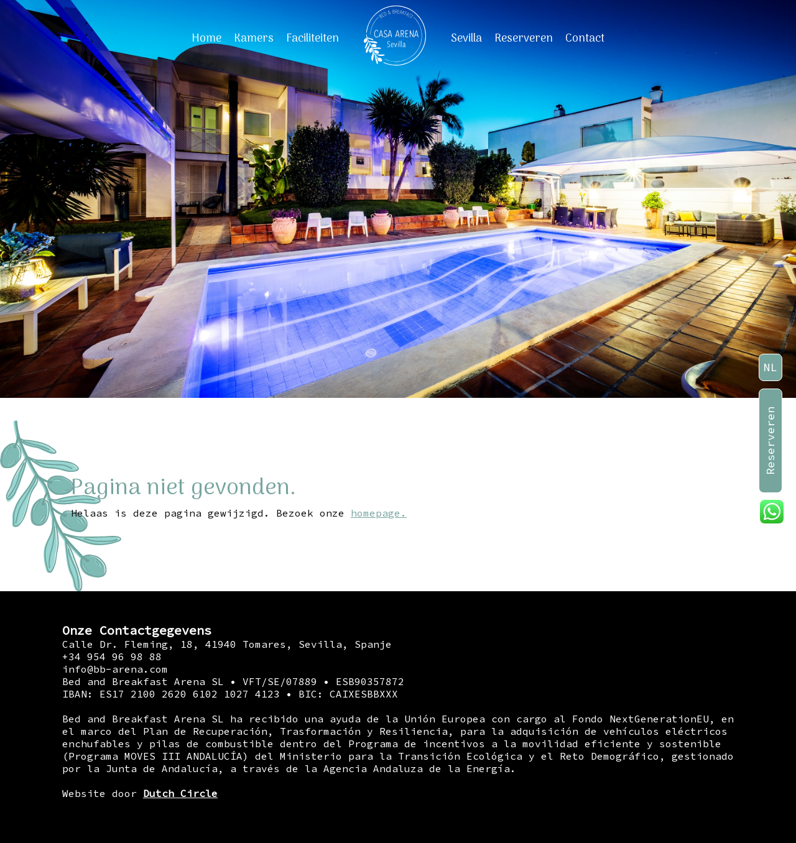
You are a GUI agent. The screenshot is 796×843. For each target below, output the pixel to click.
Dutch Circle (180, 793)
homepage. (379, 513)
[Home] (395, 38)
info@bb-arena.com (115, 669)
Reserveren (523, 39)
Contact (584, 39)
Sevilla (466, 39)
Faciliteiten (312, 39)
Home (206, 39)
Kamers (254, 39)
